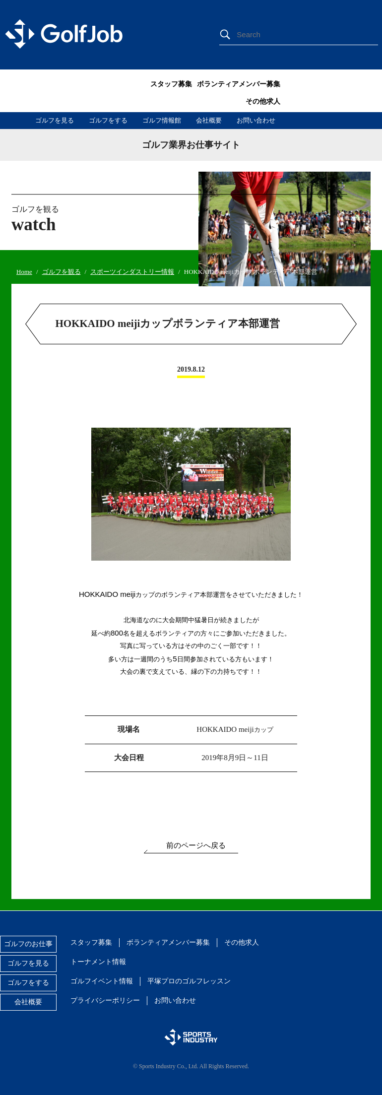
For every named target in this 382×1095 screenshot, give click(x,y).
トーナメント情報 (98, 962)
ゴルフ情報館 (161, 120)
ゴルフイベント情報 (101, 981)
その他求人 (263, 101)
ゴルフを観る (61, 271)
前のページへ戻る (196, 845)
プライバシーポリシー (105, 1000)
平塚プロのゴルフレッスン (189, 981)
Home (24, 271)
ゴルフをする (108, 120)
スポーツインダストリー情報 (132, 271)
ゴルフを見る (54, 120)
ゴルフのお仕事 (28, 944)
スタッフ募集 (171, 84)
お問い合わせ (256, 120)
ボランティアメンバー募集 (238, 84)
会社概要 (209, 120)
